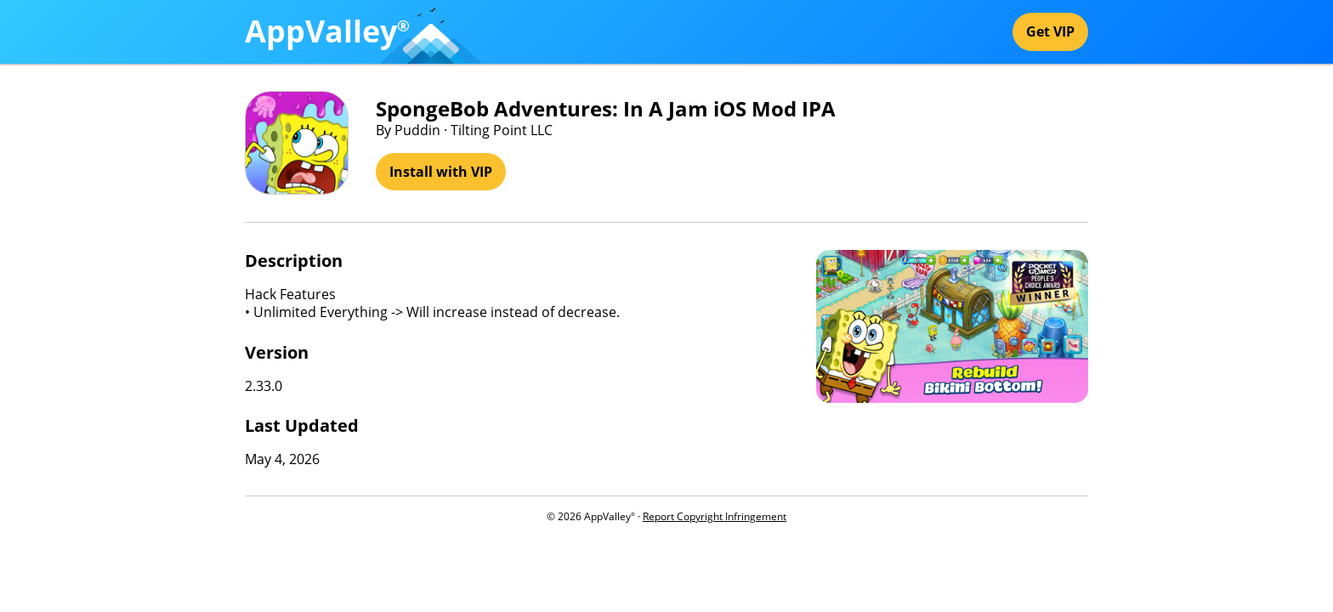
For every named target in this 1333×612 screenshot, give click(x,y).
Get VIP (1050, 31)
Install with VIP (440, 171)
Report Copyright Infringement (714, 516)
